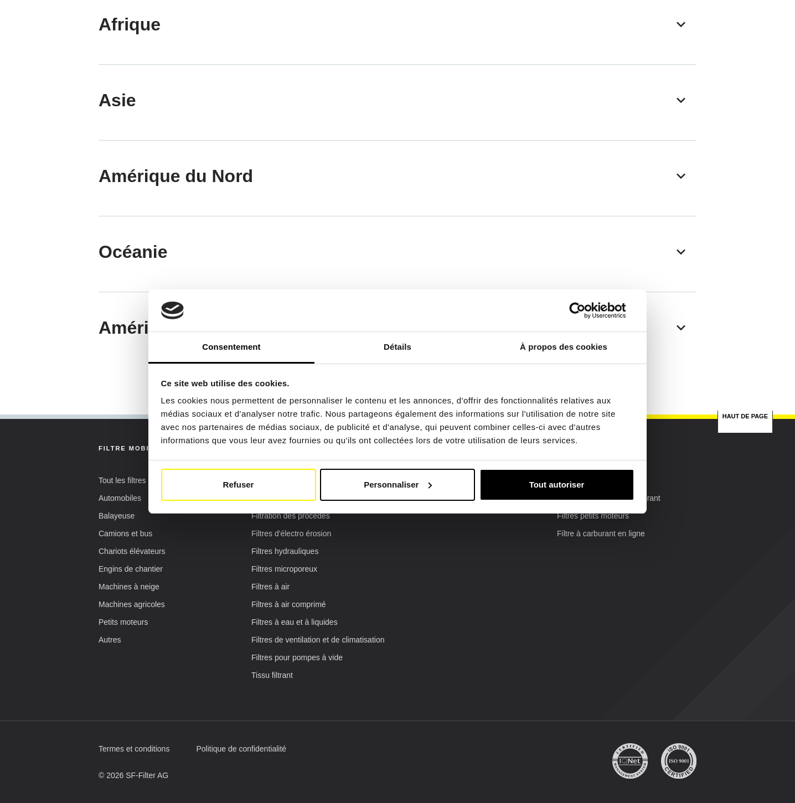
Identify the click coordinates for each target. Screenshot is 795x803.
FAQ (623, 54)
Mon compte (653, 25)
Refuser (238, 484)
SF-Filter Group (558, 55)
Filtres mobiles (231, 55)
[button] (575, 24)
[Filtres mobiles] (321, 267)
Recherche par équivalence (446, 54)
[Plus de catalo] (168, 267)
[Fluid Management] (626, 267)
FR (529, 25)
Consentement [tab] (231, 346)
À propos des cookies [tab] (563, 346)
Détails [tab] (397, 346)
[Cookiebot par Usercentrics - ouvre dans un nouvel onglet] (586, 310)
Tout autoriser (557, 484)
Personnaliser (398, 484)
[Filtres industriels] (474, 267)
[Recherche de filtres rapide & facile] (670, 54)
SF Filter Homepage (132, 85)
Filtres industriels (329, 55)
